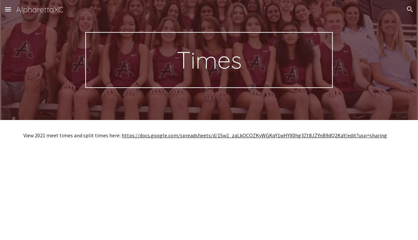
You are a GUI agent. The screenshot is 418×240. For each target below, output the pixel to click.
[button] (8, 9)
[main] (209, 60)
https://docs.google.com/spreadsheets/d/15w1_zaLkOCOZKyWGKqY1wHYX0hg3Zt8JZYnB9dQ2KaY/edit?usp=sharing (254, 135)
